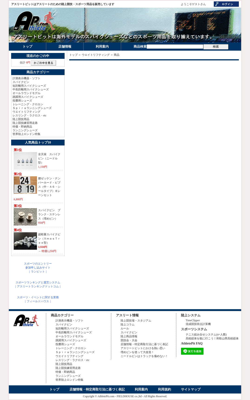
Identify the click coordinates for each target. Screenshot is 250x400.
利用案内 (102, 46)
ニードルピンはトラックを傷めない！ (144, 356)
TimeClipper (193, 320)
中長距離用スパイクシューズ (31, 89)
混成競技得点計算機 (198, 324)
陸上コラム (128, 324)
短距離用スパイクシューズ (29, 85)
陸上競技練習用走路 (25, 123)
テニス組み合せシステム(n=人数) (206, 334)
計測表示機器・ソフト (26, 78)
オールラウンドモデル (26, 93)
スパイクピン (21, 82)
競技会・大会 (129, 340)
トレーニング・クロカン (28, 104)
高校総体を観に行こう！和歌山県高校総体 (212, 338)
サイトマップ (191, 389)
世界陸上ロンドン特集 (26, 134)
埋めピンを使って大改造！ (137, 352)
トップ (27, 46)
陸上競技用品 (21, 119)
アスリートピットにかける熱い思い (143, 348)
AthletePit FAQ (192, 343)
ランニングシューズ (25, 130)
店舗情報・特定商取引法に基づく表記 (144, 344)
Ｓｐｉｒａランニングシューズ (32, 108)
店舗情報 (64, 46)
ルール (125, 328)
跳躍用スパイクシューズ (28, 96)
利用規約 (164, 389)
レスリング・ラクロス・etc (29, 115)
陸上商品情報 (129, 336)
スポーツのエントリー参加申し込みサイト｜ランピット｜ (38, 267)
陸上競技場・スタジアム (136, 320)
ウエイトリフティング (26, 111)
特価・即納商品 (22, 126)
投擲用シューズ (22, 100)
